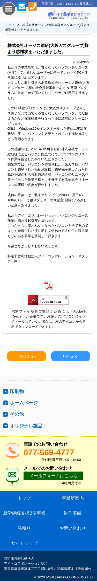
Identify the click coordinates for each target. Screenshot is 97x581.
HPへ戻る (70, 356)
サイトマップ (24, 543)
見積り (24, 528)
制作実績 (72, 513)
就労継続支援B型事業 (24, 513)
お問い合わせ (72, 528)
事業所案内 (73, 498)
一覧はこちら (27, 356)
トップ (9, 25)
